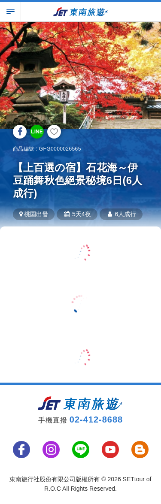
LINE (37, 132)
